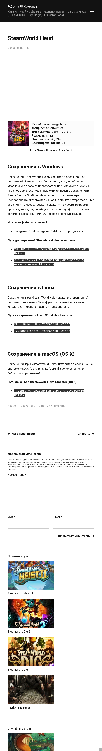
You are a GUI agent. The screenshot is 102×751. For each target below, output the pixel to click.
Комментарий (17, 474)
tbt (42, 405)
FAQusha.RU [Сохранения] (24, 6)
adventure (28, 405)
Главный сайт (86, 740)
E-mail (57, 517)
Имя (11, 517)
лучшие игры (57, 405)
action (13, 405)
